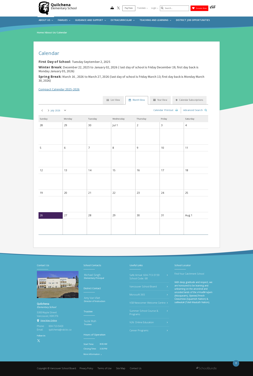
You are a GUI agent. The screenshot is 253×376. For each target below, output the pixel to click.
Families (64, 20)
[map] (112, 8)
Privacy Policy (86, 368)
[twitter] (118, 8)
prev (42, 110)
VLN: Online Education (148, 322)
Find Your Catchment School (189, 273)
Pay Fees (129, 8)
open (65, 111)
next (48, 110)
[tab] (113, 100)
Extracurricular (123, 20)
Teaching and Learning (155, 20)
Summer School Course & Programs (148, 312)
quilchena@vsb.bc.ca (60, 329)
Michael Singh (92, 275)
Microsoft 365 (148, 294)
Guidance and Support (90, 20)
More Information (92, 354)
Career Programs (148, 330)
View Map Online (48, 320)
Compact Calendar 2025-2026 (59, 89)
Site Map (120, 368)
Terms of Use (105, 368)
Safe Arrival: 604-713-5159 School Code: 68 (148, 276)
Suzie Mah (90, 321)
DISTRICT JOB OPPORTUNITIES (193, 20)
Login (154, 8)
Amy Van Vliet (92, 298)
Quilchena (61, 4)
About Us (46, 20)
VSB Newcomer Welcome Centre (148, 302)
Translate (142, 8)
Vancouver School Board (148, 286)
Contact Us (135, 368)
